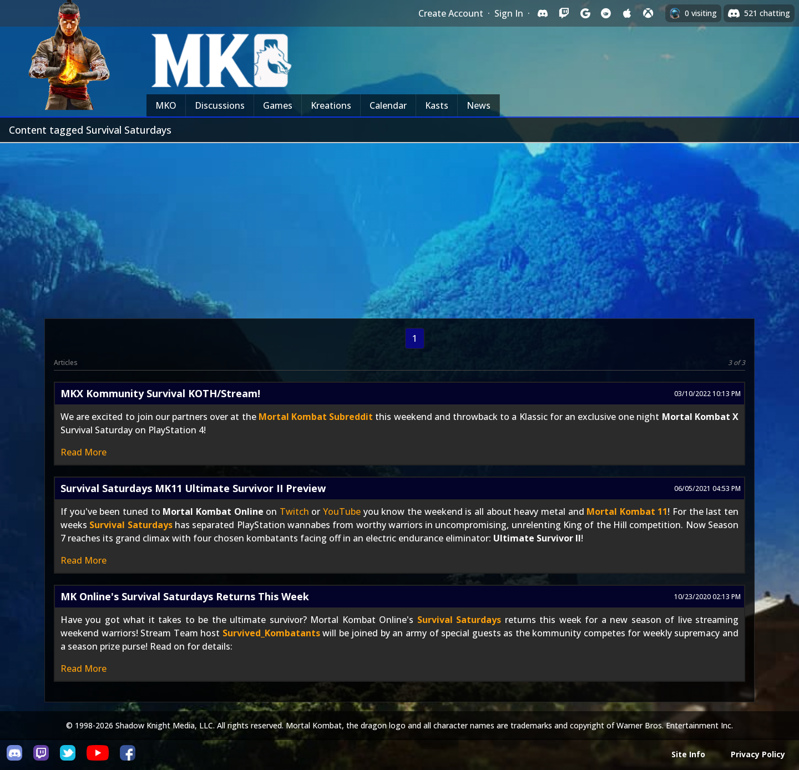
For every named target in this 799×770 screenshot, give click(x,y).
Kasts (436, 105)
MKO (165, 105)
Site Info (688, 754)
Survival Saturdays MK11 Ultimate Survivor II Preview (193, 488)
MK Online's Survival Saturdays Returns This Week (184, 596)
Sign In (508, 13)
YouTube (342, 511)
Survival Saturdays (130, 525)
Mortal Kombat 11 (626, 511)
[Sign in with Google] (585, 13)
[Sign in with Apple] (627, 13)
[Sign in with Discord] (542, 13)
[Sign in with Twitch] (563, 13)
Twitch (294, 511)
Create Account (450, 13)
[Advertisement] (399, 226)
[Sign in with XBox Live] (648, 13)
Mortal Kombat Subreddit (316, 417)
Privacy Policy (758, 754)
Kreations (331, 105)
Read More (83, 452)
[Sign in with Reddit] (606, 13)
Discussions (220, 105)
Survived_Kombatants (271, 633)
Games (277, 105)
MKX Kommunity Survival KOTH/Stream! (160, 393)
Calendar (388, 105)
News (478, 105)
